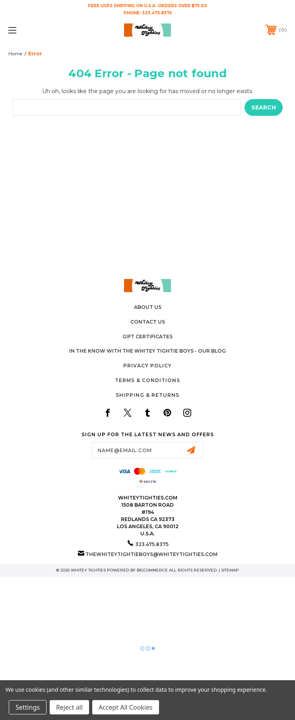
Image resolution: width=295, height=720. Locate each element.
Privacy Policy (147, 366)
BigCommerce (152, 570)
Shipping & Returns (147, 395)
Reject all (69, 707)
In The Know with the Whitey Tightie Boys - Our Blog (147, 351)
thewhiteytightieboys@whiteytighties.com (151, 554)
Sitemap (230, 570)
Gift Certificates (147, 337)
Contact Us (147, 322)
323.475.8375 (157, 13)
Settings (28, 707)
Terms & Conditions (147, 380)
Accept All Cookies (126, 707)
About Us (147, 307)
